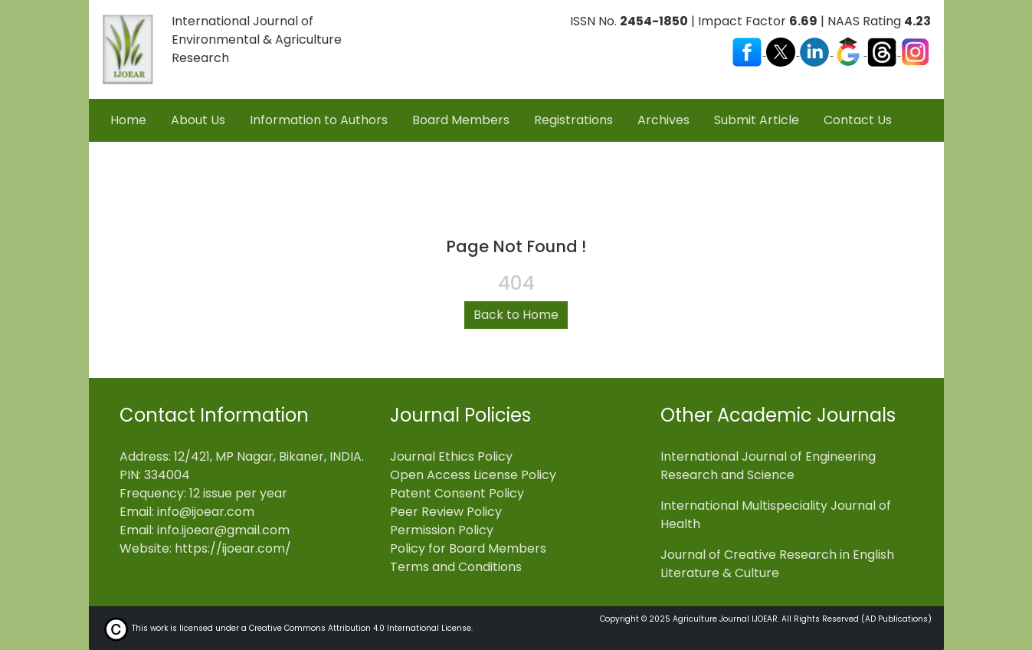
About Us (198, 120)
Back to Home (516, 314)
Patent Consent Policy (457, 493)
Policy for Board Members (468, 548)
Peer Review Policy (446, 511)
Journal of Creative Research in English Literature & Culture (777, 564)
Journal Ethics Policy (451, 456)
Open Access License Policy (473, 475)
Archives (663, 120)
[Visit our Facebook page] (748, 51)
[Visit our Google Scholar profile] (850, 51)
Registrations (573, 120)
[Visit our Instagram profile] (915, 51)
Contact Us (858, 120)
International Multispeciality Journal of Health (775, 515)
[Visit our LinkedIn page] (816, 51)
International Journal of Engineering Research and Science (768, 466)
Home (128, 120)
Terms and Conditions (456, 567)
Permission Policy (441, 530)
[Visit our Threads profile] (883, 51)
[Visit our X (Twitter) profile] (782, 51)
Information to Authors (319, 120)
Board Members (460, 120)
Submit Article (756, 120)
